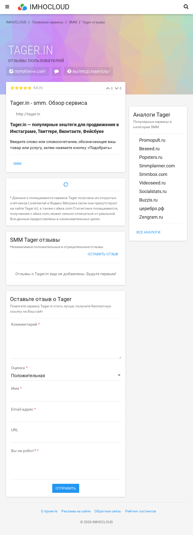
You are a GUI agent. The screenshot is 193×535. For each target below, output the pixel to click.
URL (14, 430)
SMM (17, 164)
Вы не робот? (23, 451)
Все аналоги (148, 232)
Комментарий (24, 324)
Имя (15, 388)
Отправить (66, 488)
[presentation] (48, 463)
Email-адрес (22, 409)
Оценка (18, 368)
